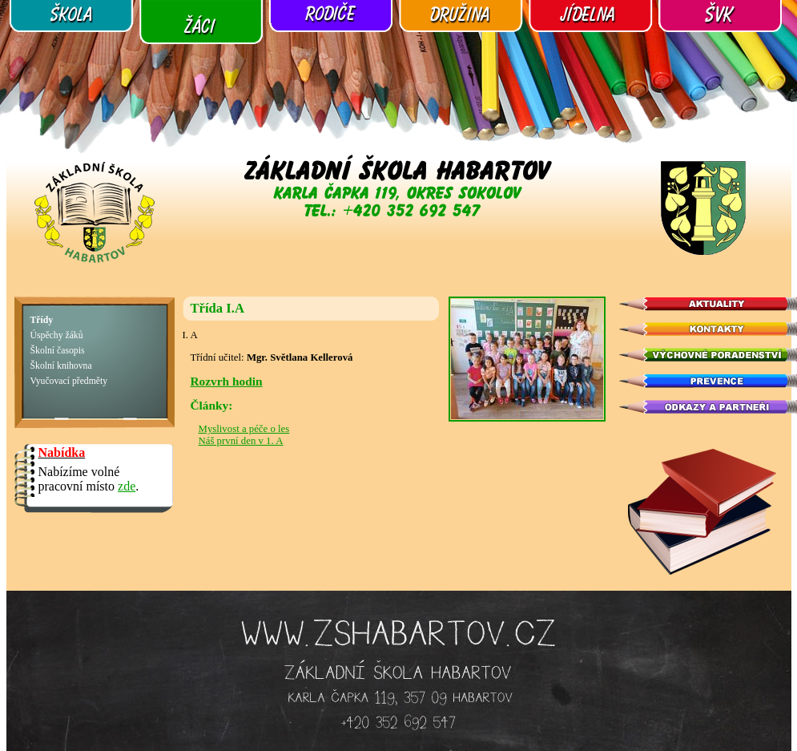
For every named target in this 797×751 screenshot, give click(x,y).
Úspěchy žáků (56, 335)
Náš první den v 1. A (241, 440)
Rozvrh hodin (227, 381)
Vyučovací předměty (69, 381)
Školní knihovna (61, 366)
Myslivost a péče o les (244, 428)
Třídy (42, 320)
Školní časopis (57, 350)
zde (126, 486)
